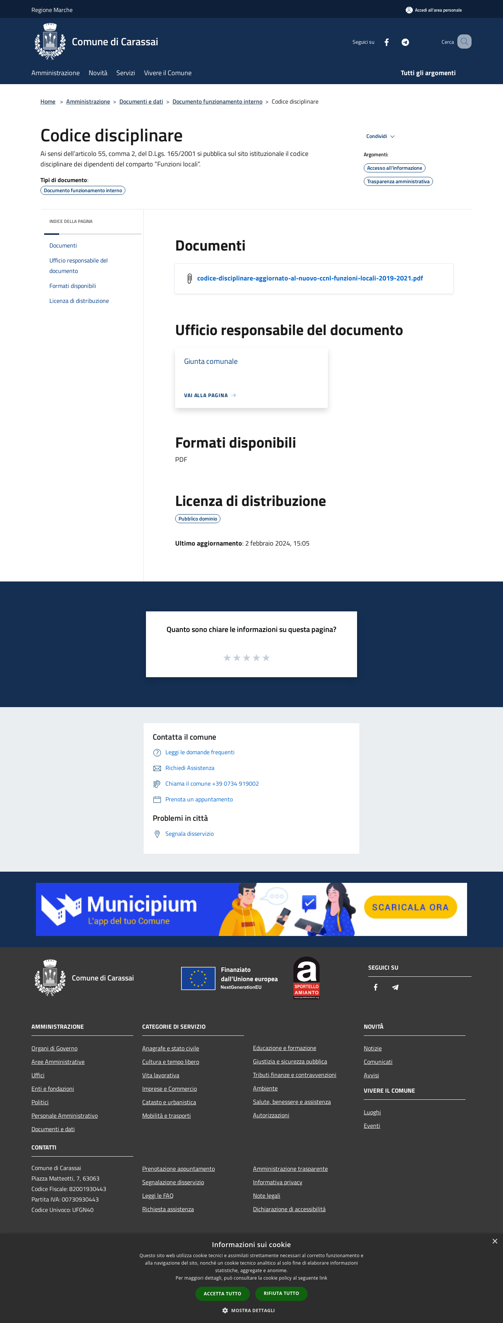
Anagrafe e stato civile (170, 1048)
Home (47, 101)
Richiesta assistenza (168, 1208)
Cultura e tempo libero (170, 1061)
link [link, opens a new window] (323, 1278)
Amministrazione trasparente (290, 1168)
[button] (251, 1310)
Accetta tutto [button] (222, 1293)
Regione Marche (52, 9)
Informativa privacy (277, 1182)
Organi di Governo (54, 1048)
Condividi (381, 136)
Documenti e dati (141, 101)
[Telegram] (395, 41)
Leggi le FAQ (158, 1195)
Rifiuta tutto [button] (281, 1293)
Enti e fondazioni (52, 1088)
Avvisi (371, 1075)
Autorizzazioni (271, 1115)
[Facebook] (377, 41)
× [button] (494, 1241)
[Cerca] (463, 41)
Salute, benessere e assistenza (292, 1101)
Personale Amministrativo (64, 1115)
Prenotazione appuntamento (178, 1168)
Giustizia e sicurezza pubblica (290, 1061)
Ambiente (265, 1088)
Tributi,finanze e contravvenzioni (294, 1074)
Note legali (266, 1195)
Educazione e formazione (284, 1047)
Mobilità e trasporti (166, 1115)
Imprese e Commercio (169, 1088)
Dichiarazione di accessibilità (289, 1208)
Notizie (373, 1048)
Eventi (372, 1125)
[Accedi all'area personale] (434, 10)
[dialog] (251, 1278)
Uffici (38, 1075)
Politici (40, 1102)
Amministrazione (88, 101)
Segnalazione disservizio (173, 1182)
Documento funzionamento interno (217, 101)
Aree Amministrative (58, 1061)
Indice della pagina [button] (70, 221)
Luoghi (372, 1112)
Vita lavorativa (160, 1075)
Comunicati (378, 1061)
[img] (126, 219)
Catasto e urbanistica (169, 1102)
